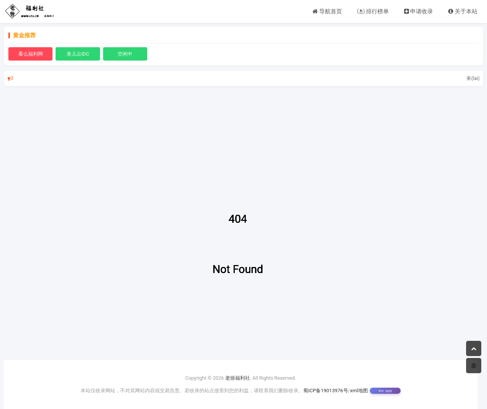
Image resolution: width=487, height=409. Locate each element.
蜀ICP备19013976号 (325, 390)
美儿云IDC (78, 54)
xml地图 (359, 390)
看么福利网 (30, 54)
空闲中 (125, 54)
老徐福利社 (237, 378)
